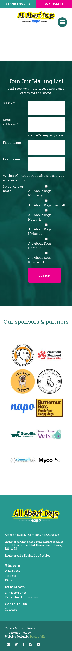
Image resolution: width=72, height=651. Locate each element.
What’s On (12, 571)
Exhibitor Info (16, 592)
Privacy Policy (20, 632)
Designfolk (25, 636)
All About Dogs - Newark (41, 217)
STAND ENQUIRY (18, 4)
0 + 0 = (8, 103)
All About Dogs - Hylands (41, 231)
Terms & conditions (20, 628)
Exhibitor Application (22, 597)
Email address (9, 121)
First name (12, 142)
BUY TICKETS (54, 4)
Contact (11, 609)
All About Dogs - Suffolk (47, 205)
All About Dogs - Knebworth (41, 259)
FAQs (8, 580)
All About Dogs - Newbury (41, 193)
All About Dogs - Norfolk (41, 245)
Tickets (10, 575)
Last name (11, 159)
